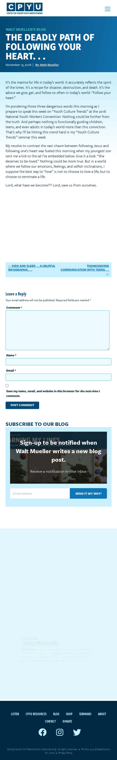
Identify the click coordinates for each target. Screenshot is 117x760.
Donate (67, 721)
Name (11, 355)
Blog (56, 713)
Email (11, 370)
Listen (15, 713)
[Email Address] (40, 493)
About (102, 713)
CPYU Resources (36, 713)
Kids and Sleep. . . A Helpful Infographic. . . (31, 268)
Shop (69, 713)
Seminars (85, 713)
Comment (14, 307)
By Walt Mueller (47, 64)
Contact (50, 721)
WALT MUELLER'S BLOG (26, 29)
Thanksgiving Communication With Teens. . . (85, 268)
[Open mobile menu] (107, 9)
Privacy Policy (65, 753)
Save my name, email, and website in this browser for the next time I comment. (53, 393)
